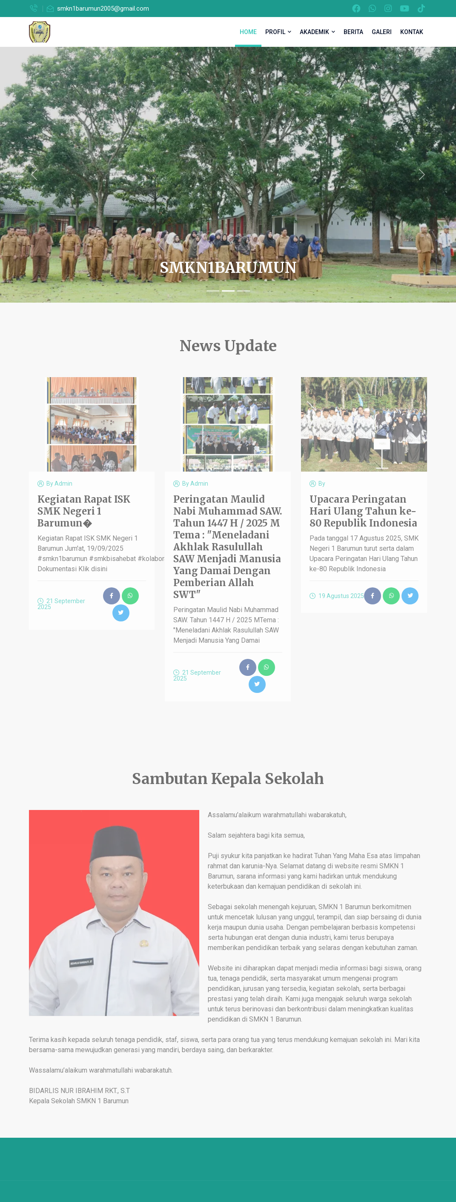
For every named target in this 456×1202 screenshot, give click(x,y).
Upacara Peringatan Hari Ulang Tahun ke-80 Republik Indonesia (363, 511)
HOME (248, 32)
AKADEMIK (317, 32)
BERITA (353, 32)
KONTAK (411, 32)
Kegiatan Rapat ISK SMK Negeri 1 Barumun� (83, 511)
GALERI (382, 32)
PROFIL (278, 32)
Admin (63, 483)
